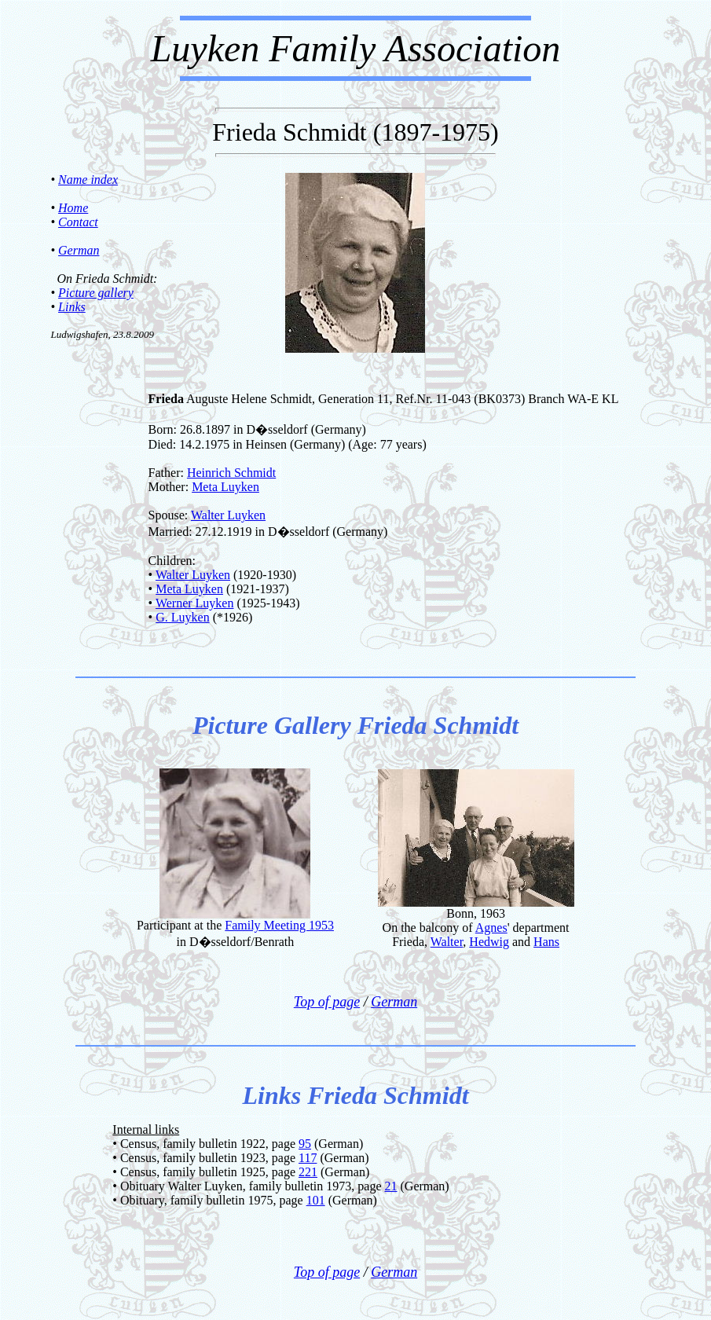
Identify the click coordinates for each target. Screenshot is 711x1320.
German (78, 250)
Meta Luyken (225, 486)
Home (73, 207)
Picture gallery (96, 292)
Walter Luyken (228, 515)
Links (72, 307)
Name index (88, 179)
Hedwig (489, 941)
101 (315, 1200)
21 (391, 1186)
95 (305, 1143)
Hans (546, 941)
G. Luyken (182, 617)
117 (308, 1157)
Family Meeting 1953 (279, 925)
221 (308, 1172)
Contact (78, 222)
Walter (447, 941)
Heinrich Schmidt (231, 472)
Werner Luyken (195, 603)
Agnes (491, 927)
